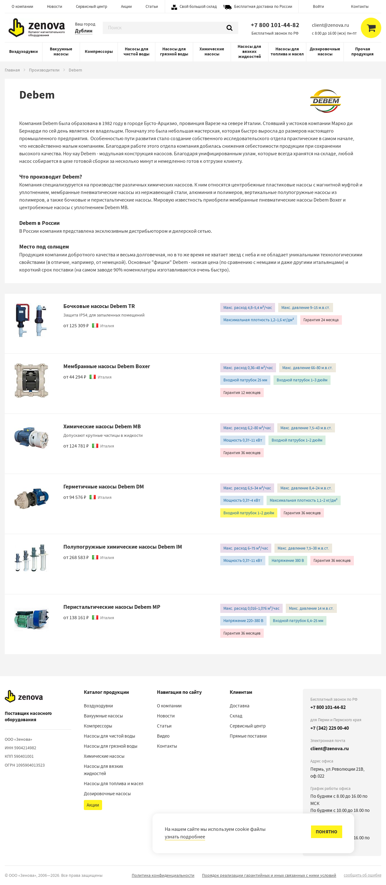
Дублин (83, 30)
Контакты (360, 6)
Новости (54, 6)
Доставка (240, 706)
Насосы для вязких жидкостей (249, 51)
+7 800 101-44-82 (275, 25)
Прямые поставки (248, 736)
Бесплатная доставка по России (263, 6)
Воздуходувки (23, 51)
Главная (12, 70)
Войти (318, 6)
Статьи (152, 6)
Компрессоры (99, 51)
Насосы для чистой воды (136, 51)
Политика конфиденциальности (163, 875)
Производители (44, 70)
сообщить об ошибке (362, 875)
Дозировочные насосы (325, 51)
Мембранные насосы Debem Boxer (106, 366)
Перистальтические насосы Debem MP (111, 607)
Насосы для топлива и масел (287, 51)
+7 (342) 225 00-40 (329, 728)
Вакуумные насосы (61, 51)
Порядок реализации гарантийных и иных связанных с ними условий (269, 875)
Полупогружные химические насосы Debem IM (122, 547)
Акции (126, 6)
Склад (236, 716)
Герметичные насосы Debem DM (103, 486)
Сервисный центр (91, 6)
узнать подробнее (185, 837)
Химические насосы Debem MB (102, 426)
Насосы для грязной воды (174, 51)
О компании (22, 6)
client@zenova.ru (329, 748)
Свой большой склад (198, 6)
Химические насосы (211, 51)
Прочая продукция (362, 51)
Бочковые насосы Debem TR (99, 306)
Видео (163, 736)
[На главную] (24, 697)
